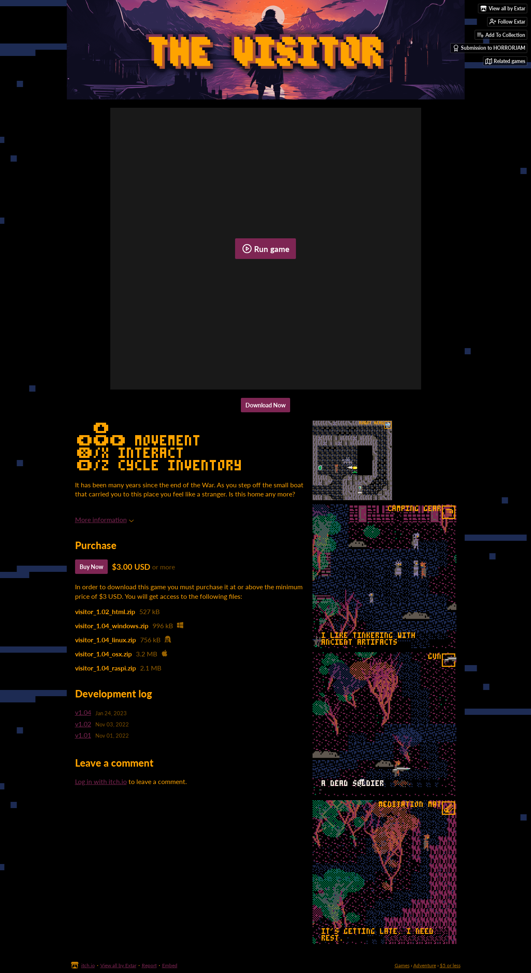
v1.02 (83, 724)
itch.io (88, 965)
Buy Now (91, 566)
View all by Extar (118, 965)
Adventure (424, 965)
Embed (169, 965)
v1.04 (83, 712)
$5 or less (450, 965)
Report (149, 965)
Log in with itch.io (101, 781)
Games (402, 965)
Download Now (265, 405)
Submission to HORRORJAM (489, 48)
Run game (265, 249)
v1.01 (83, 735)
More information (104, 519)
